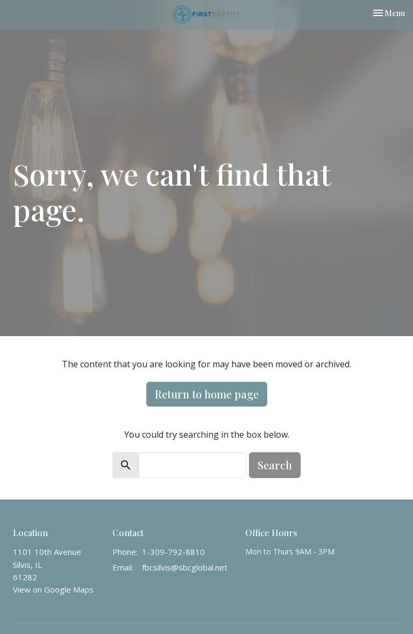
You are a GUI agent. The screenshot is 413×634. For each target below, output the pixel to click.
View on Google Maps (53, 589)
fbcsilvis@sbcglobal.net (184, 567)
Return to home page (207, 394)
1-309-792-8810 (173, 551)
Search (275, 465)
